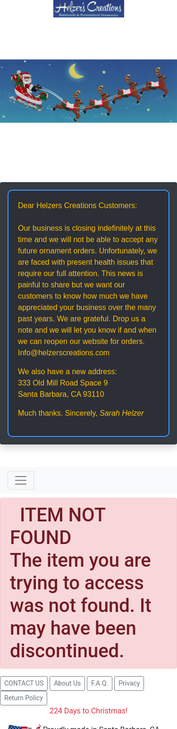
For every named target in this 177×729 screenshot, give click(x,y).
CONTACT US (23, 683)
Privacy (129, 683)
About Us (67, 683)
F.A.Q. (99, 683)
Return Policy (23, 698)
